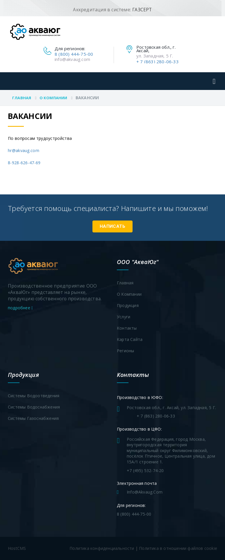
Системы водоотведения (33, 395)
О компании (53, 97)
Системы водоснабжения (34, 407)
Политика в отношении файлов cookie (178, 548)
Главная (21, 97)
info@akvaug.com (72, 59)
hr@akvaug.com (23, 150)
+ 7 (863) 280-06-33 (157, 61)
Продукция (128, 305)
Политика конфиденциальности (101, 548)
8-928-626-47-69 (24, 162)
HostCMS (17, 548)
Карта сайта (129, 339)
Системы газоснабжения (33, 418)
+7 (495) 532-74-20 (145, 470)
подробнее (20, 307)
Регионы (125, 350)
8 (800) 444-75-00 (74, 54)
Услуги (123, 316)
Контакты (127, 328)
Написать (112, 226)
